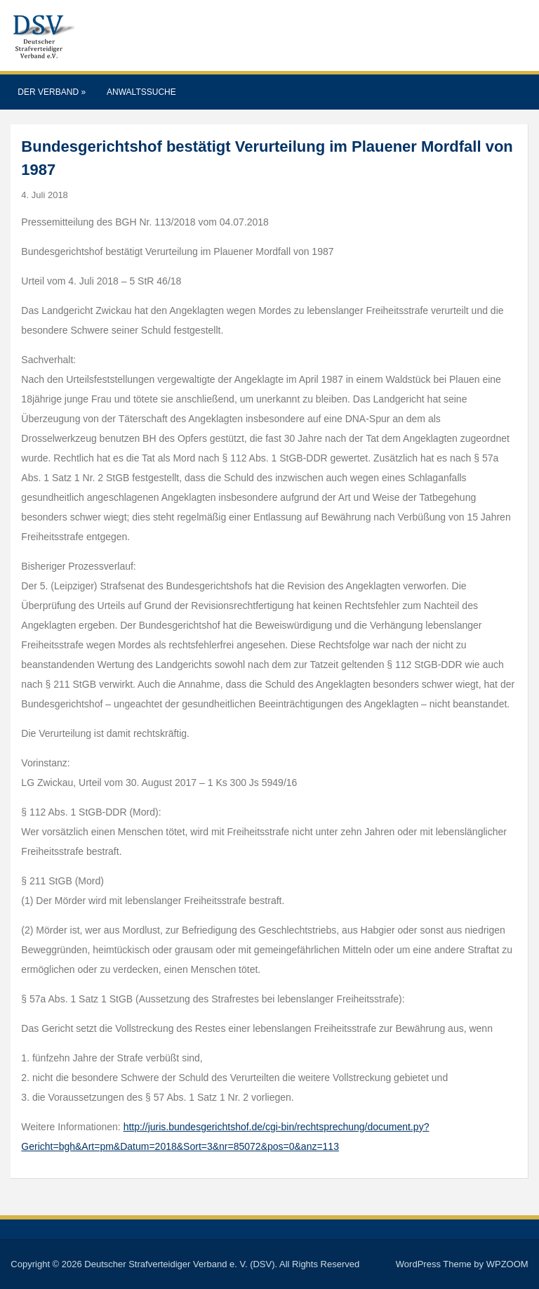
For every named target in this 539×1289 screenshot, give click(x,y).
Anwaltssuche (141, 92)
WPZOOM (507, 1264)
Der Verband (52, 92)
